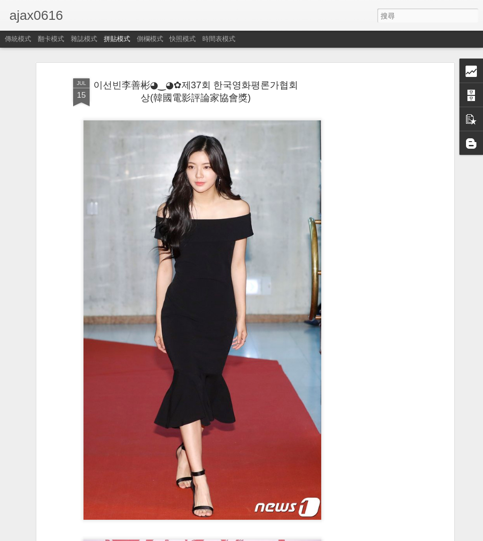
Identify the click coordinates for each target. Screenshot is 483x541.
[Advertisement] (370, 222)
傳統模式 (18, 38)
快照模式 (182, 38)
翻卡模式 (51, 38)
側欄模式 (150, 38)
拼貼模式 (117, 38)
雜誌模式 (84, 38)
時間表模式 (218, 38)
